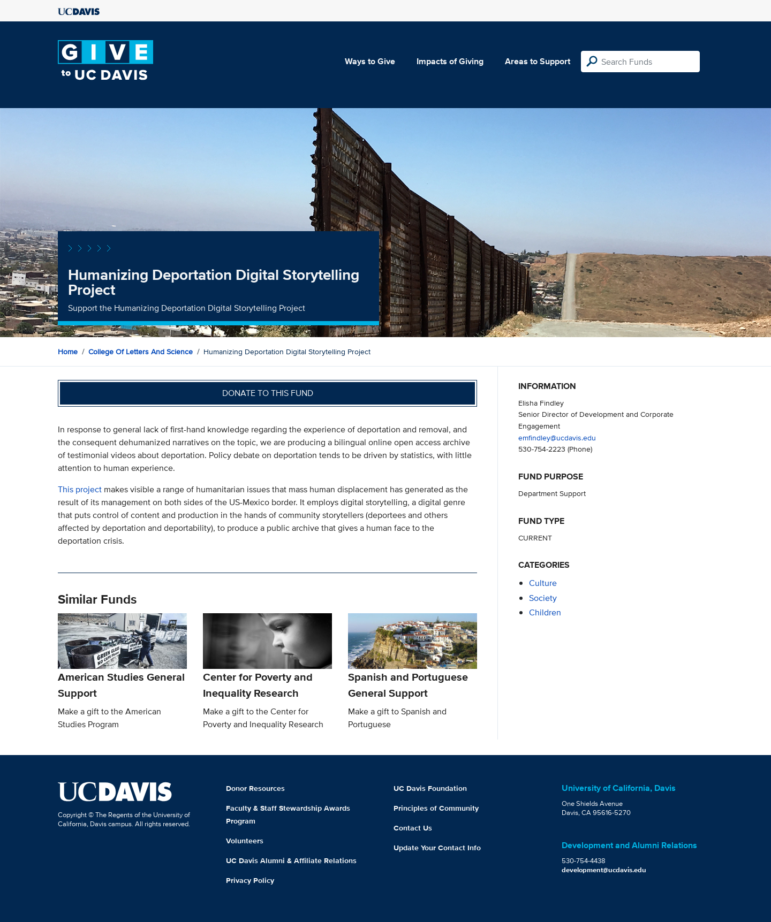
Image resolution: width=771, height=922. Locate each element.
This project (80, 489)
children (545, 612)
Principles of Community (436, 808)
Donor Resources (255, 788)
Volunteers (244, 840)
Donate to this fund (267, 393)
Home (68, 351)
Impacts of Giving (450, 61)
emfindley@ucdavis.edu (557, 437)
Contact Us (413, 827)
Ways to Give (370, 61)
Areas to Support (537, 61)
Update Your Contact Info (437, 847)
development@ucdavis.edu (604, 870)
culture (543, 583)
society (543, 598)
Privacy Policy (250, 880)
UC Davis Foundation (430, 788)
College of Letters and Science (140, 351)
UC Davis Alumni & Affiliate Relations (291, 860)
